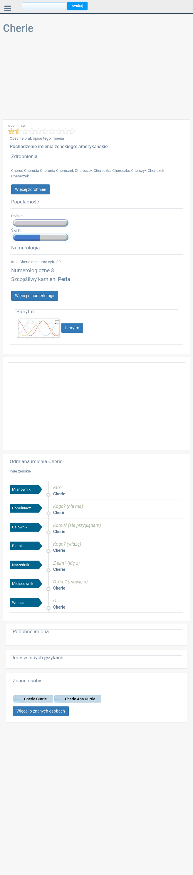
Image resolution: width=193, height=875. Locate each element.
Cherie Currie (35, 699)
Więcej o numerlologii (34, 295)
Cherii (58, 512)
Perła (64, 279)
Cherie (59, 494)
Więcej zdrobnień (30, 189)
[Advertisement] (96, 78)
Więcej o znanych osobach (40, 711)
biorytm (72, 328)
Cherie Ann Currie (80, 699)
